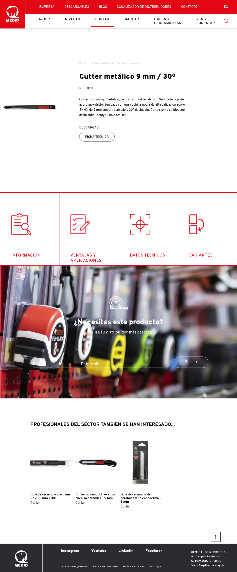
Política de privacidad (105, 566)
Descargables (76, 7)
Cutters (95, 63)
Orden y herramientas (167, 21)
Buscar (191, 362)
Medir (44, 19)
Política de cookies (133, 566)
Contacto (189, 7)
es (226, 7)
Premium (108, 63)
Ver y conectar (205, 21)
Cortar (102, 19)
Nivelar (72, 19)
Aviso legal (155, 566)
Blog (103, 7)
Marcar (132, 19)
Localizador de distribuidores (144, 7)
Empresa (46, 7)
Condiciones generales (75, 566)
